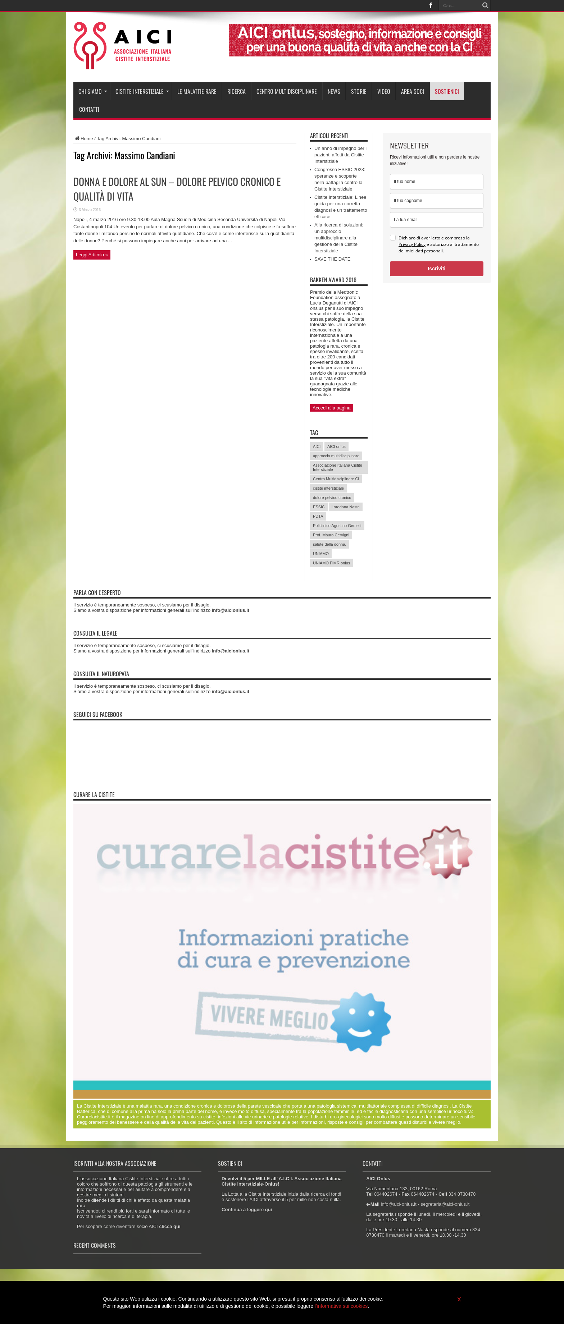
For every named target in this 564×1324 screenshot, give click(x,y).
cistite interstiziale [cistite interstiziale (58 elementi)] (328, 488)
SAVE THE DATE (332, 259)
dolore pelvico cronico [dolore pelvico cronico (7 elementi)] (332, 497)
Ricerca (236, 91)
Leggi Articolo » (92, 254)
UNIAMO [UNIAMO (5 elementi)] (321, 553)
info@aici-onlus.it (399, 1204)
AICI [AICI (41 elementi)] (316, 446)
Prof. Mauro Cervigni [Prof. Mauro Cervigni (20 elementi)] (331, 535)
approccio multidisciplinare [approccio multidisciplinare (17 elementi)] (336, 456)
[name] (436, 181)
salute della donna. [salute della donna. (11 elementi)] (329, 544)
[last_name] (436, 201)
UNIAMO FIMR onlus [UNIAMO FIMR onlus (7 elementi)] (331, 563)
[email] (436, 220)
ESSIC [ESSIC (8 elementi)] (319, 507)
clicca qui (169, 1226)
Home (83, 138)
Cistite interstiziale (142, 91)
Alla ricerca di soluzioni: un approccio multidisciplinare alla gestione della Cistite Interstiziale (338, 237)
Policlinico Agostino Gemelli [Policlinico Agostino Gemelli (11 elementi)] (337, 525)
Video (383, 91)
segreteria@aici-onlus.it (444, 1204)
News (334, 91)
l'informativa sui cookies (341, 1306)
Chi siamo (92, 91)
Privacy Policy (412, 244)
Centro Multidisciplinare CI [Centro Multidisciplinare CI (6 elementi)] (336, 479)
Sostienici (447, 91)
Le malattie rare (197, 91)
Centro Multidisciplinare (286, 91)
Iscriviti (436, 268)
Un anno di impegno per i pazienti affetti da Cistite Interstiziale (340, 155)
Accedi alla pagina (332, 408)
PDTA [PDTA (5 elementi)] (318, 516)
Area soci (412, 91)
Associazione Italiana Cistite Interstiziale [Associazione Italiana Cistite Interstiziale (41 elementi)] (337, 467)
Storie (359, 91)
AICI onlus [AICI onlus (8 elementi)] (336, 446)
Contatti (89, 109)
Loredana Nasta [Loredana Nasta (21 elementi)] (346, 507)
